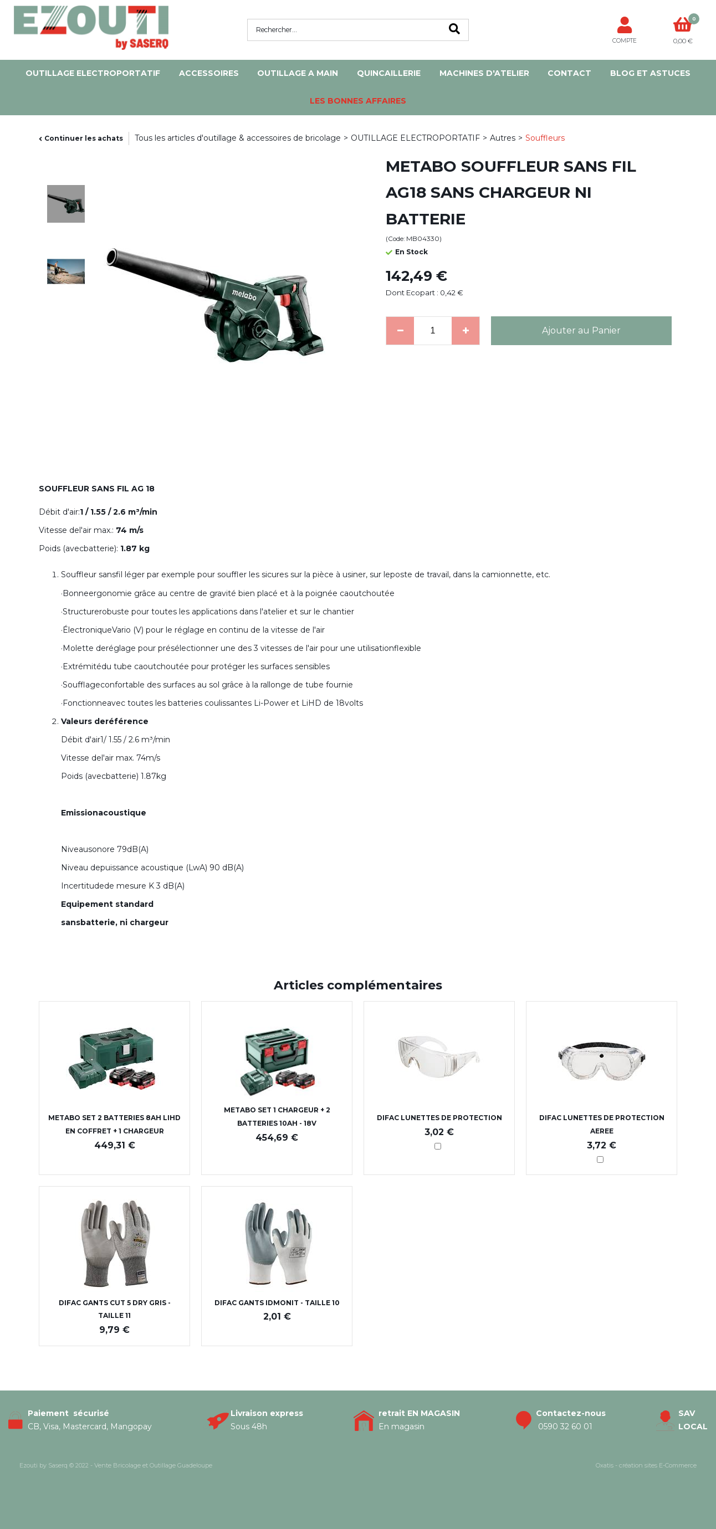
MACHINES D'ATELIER (484, 73)
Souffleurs (545, 138)
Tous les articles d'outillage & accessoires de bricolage (238, 138)
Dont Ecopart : (412, 292)
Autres (502, 138)
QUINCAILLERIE (389, 73)
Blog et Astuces (650, 73)
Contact (569, 73)
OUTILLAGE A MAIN (297, 73)
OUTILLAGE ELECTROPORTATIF (92, 73)
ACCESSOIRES (209, 73)
